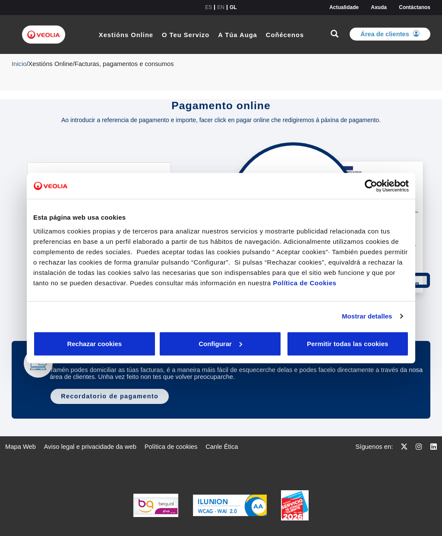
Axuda (379, 7)
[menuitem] (20, 446)
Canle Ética (221, 446)
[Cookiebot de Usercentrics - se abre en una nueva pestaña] (371, 186)
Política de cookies (171, 446)
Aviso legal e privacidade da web (90, 446)
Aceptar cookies (240, 343)
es (208, 7)
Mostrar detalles (367, 316)
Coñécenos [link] (285, 35)
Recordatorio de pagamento (109, 396)
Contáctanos (414, 7)
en (220, 7)
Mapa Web (20, 446)
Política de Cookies (304, 282)
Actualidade (344, 7)
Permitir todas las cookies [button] (347, 343)
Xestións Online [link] (126, 35)
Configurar (157, 343)
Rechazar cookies (73, 343)
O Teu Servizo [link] (185, 35)
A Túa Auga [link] (237, 35)
